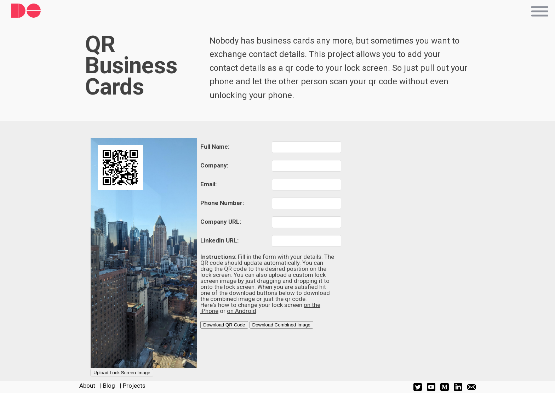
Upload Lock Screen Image (121, 372)
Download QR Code (224, 325)
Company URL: (220, 221)
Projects (134, 385)
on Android (241, 310)
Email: (208, 184)
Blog (109, 385)
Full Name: (214, 146)
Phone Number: (222, 202)
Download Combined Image (281, 325)
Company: (214, 165)
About (87, 385)
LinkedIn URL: (219, 240)
